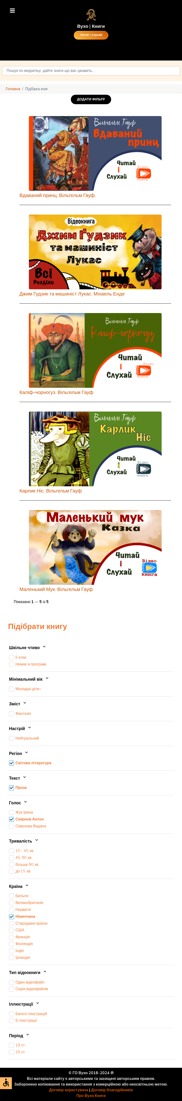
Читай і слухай (91, 35)
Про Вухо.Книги (91, 1096)
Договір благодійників (112, 1090)
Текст (18, 778)
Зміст (18, 704)
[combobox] (91, 70)
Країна (19, 887)
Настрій (20, 729)
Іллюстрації (24, 1004)
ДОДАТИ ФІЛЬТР (91, 99)
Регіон (19, 754)
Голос (18, 803)
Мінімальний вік (29, 679)
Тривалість (24, 841)
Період (19, 1036)
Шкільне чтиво (28, 648)
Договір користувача (68, 1090)
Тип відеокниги (28, 973)
